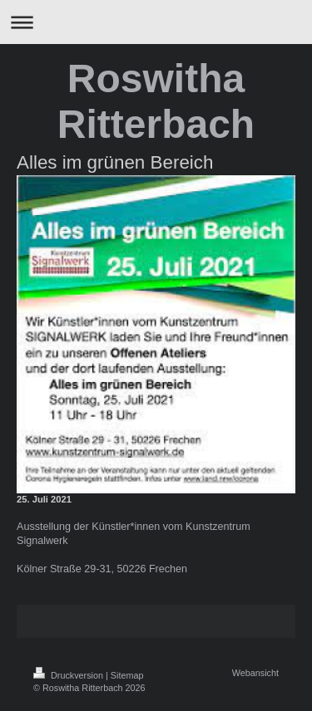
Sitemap (127, 675)
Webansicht (255, 673)
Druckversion (69, 675)
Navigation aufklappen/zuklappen (156, 22)
